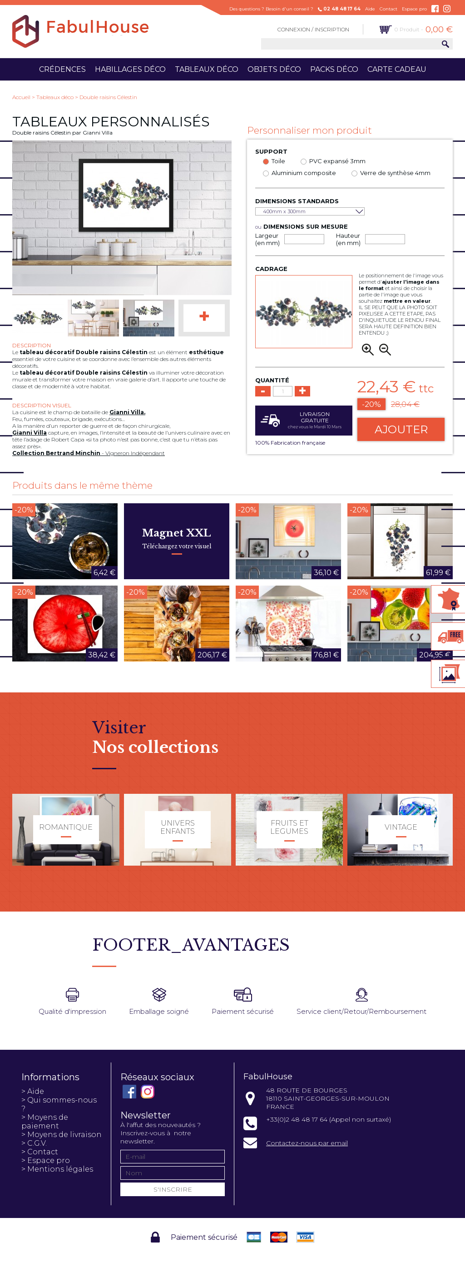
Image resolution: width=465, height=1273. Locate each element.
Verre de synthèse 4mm (395, 172)
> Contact (39, 1152)
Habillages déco (130, 69)
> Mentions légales (57, 1169)
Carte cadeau (396, 69)
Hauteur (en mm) (348, 239)
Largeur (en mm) (267, 239)
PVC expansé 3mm (337, 161)
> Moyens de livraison (61, 1134)
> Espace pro (45, 1160)
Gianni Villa (29, 432)
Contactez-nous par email (307, 1143)
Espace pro (414, 9)
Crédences (62, 69)
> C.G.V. (34, 1143)
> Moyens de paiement (44, 1121)
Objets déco (274, 69)
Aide (370, 9)
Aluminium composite (304, 172)
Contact (388, 9)
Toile (278, 161)
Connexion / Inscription (313, 29)
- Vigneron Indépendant (88, 453)
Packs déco (334, 69)
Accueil (21, 97)
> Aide (32, 1091)
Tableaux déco (206, 69)
